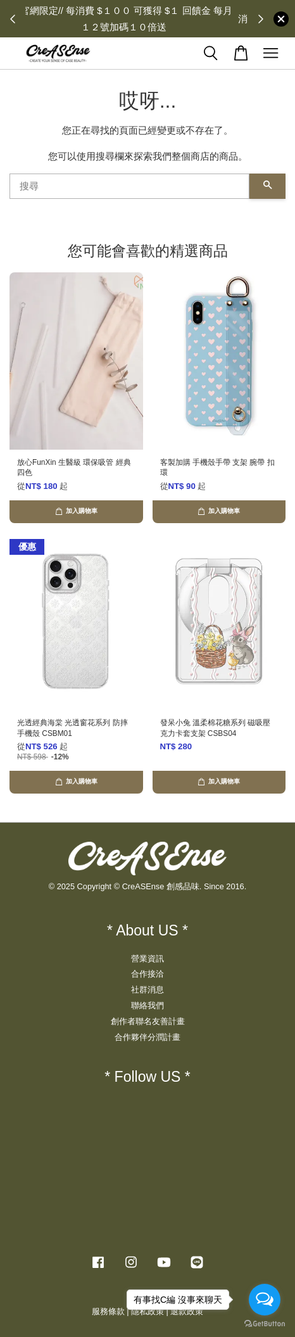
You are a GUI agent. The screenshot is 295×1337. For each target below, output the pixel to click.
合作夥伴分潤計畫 (147, 1037)
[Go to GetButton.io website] (264, 1324)
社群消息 (147, 989)
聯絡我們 (147, 1005)
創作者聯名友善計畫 (148, 1021)
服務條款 (108, 1311)
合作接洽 (147, 974)
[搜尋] (129, 186)
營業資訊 (147, 958)
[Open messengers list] (264, 1299)
